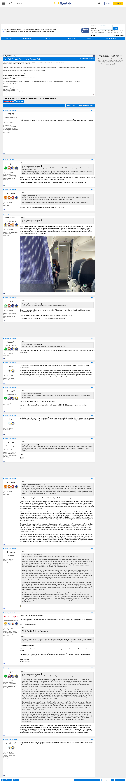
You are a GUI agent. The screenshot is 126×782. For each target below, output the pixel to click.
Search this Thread (85, 105)
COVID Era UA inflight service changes (20, 63)
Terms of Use (119, 30)
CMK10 (11, 114)
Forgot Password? (119, 35)
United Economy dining (9, 78)
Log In (108, 3)
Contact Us (101, 55)
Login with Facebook (85, 30)
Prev (82, 780)
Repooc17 (11, 342)
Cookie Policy (118, 55)
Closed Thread (6, 780)
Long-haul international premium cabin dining (14, 75)
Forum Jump (120, 780)
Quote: (23, 163)
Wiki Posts (48, 38)
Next (92, 780)
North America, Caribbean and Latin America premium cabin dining (19, 77)
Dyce (11, 163)
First (76, 780)
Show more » (25, 92)
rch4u (11, 366)
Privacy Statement (105, 56)
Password (93, 28)
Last (98, 780)
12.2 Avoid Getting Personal (35, 631)
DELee (11, 442)
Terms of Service (115, 56)
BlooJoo (11, 552)
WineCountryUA (90, 58)
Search (90, 38)
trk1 (11, 419)
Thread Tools (70, 105)
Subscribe (19, 101)
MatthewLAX (11, 218)
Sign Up (118, 3)
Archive (106, 55)
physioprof (11, 743)
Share (16, 780)
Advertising (112, 55)
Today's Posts (70, 38)
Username (93, 25)
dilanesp (11, 193)
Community (27, 38)
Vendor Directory (111, 38)
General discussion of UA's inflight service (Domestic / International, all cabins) (45, 62)
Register (93, 35)
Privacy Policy (96, 32)
